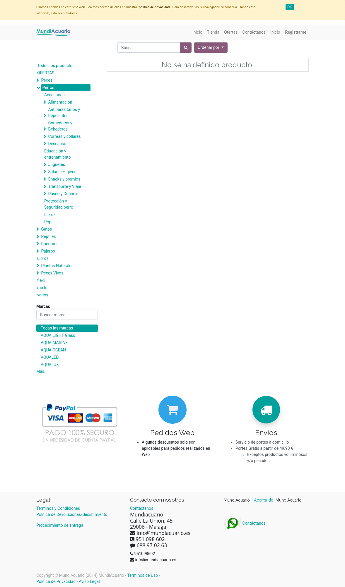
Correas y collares (64, 136)
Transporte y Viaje (64, 186)
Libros (50, 214)
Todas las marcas (57, 328)
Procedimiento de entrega (59, 525)
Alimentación (60, 102)
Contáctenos (141, 508)
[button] (211, 47)
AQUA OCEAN (53, 350)
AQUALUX (50, 364)
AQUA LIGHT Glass (58, 335)
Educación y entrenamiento (57, 154)
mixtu (42, 287)
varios (42, 295)
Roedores (49, 243)
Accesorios (54, 94)
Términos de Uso (142, 575)
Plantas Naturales (57, 265)
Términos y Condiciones (58, 508)
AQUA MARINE (54, 342)
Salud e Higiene (62, 171)
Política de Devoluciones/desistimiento (71, 514)
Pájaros (48, 251)
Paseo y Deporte (63, 193)
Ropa (49, 221)
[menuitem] (197, 32)
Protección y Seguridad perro (58, 204)
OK (289, 7)
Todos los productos (55, 65)
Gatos (46, 229)
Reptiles (48, 236)
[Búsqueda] (186, 47)
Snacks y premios (64, 179)
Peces (46, 80)
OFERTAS (45, 73)
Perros (48, 87)
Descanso (57, 143)
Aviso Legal (89, 581)
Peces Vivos (52, 273)
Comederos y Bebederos (60, 126)
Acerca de (264, 500)
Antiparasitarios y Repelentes (64, 112)
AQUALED (50, 357)
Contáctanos (245, 523)
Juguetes (56, 164)
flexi (41, 280)
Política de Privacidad (56, 581)
